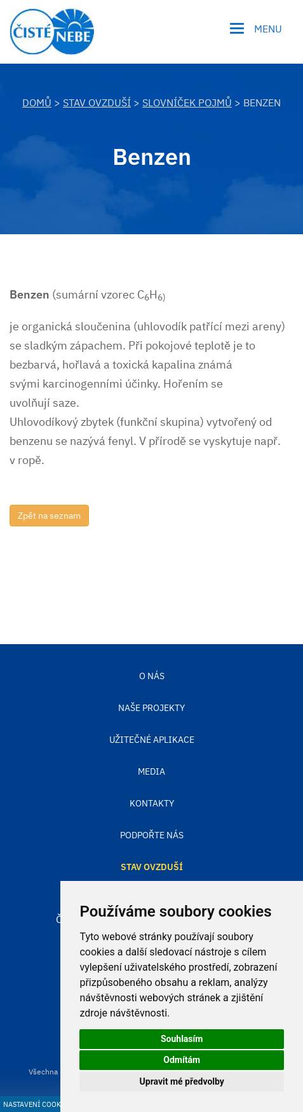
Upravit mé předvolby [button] (182, 1081)
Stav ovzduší (97, 102)
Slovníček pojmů (187, 102)
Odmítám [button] (181, 1060)
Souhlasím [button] (182, 1039)
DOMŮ (36, 102)
